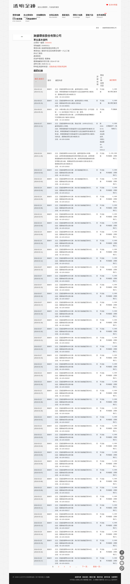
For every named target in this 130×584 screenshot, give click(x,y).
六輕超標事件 (31, 20)
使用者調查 (101, 16)
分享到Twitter (122, 557)
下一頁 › (85, 567)
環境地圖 (16, 16)
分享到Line (122, 563)
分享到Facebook (122, 552)
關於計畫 (92, 577)
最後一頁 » (97, 567)
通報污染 (89, 16)
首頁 (97, 28)
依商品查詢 (53, 16)
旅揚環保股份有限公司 (109, 28)
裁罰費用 (112, 80)
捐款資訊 (85, 577)
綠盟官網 (78, 577)
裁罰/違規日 (39, 80)
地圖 (47, 577)
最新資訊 (65, 16)
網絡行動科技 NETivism (103, 580)
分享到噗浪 (122, 568)
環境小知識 (77, 16)
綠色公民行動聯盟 (82, 580)
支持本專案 (113, 5)
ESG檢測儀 (17, 20)
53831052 (48, 43)
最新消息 (100, 577)
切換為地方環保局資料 (58, 67)
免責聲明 (114, 577)
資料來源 (107, 577)
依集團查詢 (41, 16)
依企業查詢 (28, 16)
